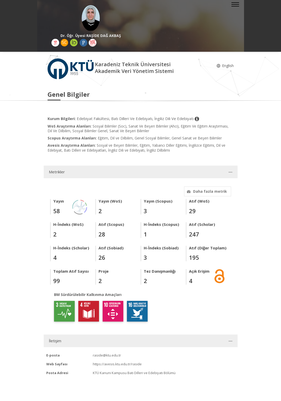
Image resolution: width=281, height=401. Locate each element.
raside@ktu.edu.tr (107, 355)
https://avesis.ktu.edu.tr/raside (117, 364)
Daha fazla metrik (206, 191)
